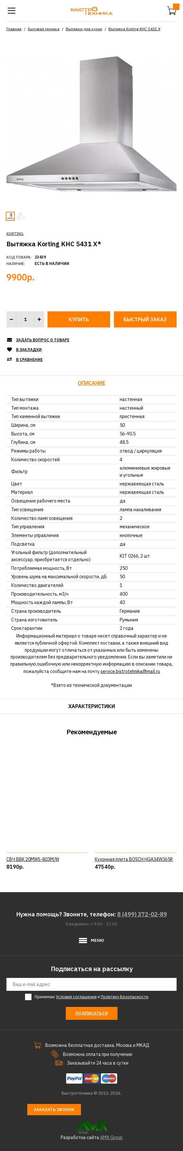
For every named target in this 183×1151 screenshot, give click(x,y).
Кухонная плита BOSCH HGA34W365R (134, 859)
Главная (14, 28)
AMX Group (111, 1137)
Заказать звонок (54, 1109)
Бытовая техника (43, 28)
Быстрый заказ (145, 319)
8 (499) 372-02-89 (142, 914)
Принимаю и (91, 997)
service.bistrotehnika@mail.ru (130, 671)
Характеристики (91, 706)
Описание (91, 383)
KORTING (14, 233)
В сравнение (29, 359)
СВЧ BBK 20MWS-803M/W (32, 859)
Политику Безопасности (124, 997)
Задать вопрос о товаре (42, 340)
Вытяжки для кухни (84, 28)
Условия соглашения (76, 997)
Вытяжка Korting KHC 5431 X (134, 28)
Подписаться (91, 1013)
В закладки (29, 349)
